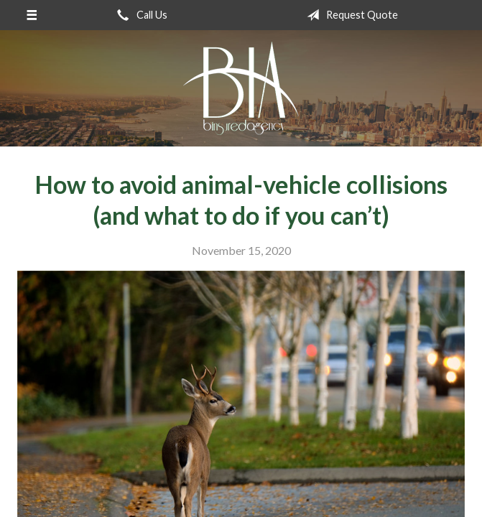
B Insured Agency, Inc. (241, 88)
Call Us (139, 15)
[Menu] (31, 15)
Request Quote (349, 15)
